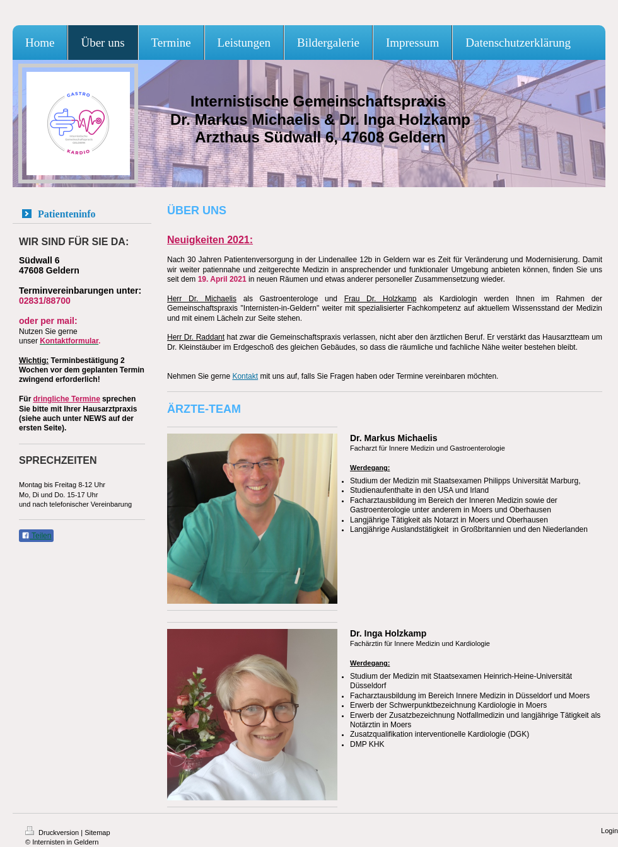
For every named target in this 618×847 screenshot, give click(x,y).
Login (609, 830)
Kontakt (245, 376)
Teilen (36, 535)
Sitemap (97, 832)
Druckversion (53, 832)
